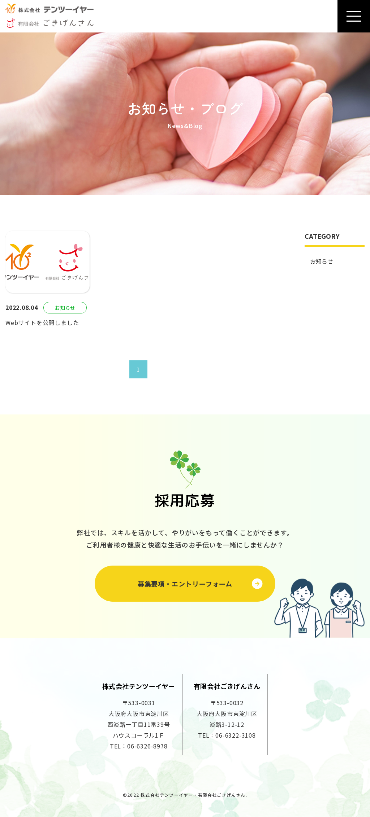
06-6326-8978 (147, 746)
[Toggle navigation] (354, 16)
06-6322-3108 (235, 735)
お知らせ (321, 261)
